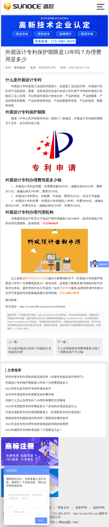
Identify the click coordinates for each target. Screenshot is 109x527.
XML (76, 522)
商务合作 (63, 507)
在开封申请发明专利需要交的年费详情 (29, 394)
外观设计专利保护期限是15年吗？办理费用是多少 (36, 382)
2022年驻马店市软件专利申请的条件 (28, 388)
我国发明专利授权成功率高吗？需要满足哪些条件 (36, 418)
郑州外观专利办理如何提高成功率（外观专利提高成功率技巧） (45, 376)
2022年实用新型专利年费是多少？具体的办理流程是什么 (41, 406)
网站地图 (64, 522)
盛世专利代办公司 (33, 278)
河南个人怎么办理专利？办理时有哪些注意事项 (35, 400)
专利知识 (19, 67)
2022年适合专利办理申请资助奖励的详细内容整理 (36, 424)
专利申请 (65, 288)
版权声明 (99, 507)
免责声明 (81, 507)
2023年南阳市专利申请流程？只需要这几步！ (34, 429)
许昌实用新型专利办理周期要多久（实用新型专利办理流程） (44, 412)
